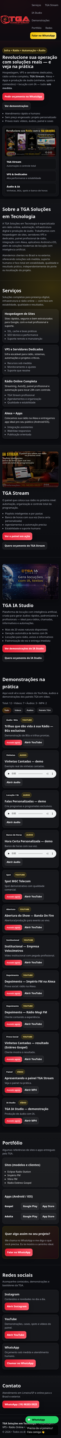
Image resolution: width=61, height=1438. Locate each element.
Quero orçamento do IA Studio (23, 658)
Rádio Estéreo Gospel (19, 1182)
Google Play (30, 1206)
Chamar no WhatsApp (20, 1363)
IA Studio (37, 12)
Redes (48, 28)
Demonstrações (41, 20)
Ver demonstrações (16, 106)
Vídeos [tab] (18, 710)
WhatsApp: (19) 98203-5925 (21, 1404)
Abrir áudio (13, 782)
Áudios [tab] (30, 710)
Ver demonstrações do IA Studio (24, 648)
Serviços (36, 5)
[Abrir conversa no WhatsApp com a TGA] (42, 1419)
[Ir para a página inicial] (15, 20)
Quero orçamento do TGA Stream (25, 545)
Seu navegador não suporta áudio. (30, 774)
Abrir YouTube (33, 742)
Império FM (14, 1175)
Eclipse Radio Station (19, 1171)
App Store (48, 1206)
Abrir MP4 (31, 1090)
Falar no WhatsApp (43, 35)
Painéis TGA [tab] (45, 710)
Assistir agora (13, 742)
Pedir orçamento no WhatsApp (23, 96)
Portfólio (37, 28)
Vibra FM (12, 1179)
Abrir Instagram (17, 1306)
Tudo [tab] (6, 710)
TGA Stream (51, 5)
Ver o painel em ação (17, 536)
